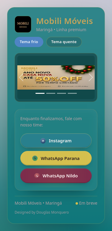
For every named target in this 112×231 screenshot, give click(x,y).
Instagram (55, 141)
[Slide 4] (72, 93)
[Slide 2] (50, 93)
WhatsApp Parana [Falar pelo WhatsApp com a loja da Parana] (55, 158)
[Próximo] (91, 77)
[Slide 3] (61, 93)
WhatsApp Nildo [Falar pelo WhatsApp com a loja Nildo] (56, 176)
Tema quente (64, 41)
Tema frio (29, 41)
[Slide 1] (40, 93)
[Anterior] (21, 77)
